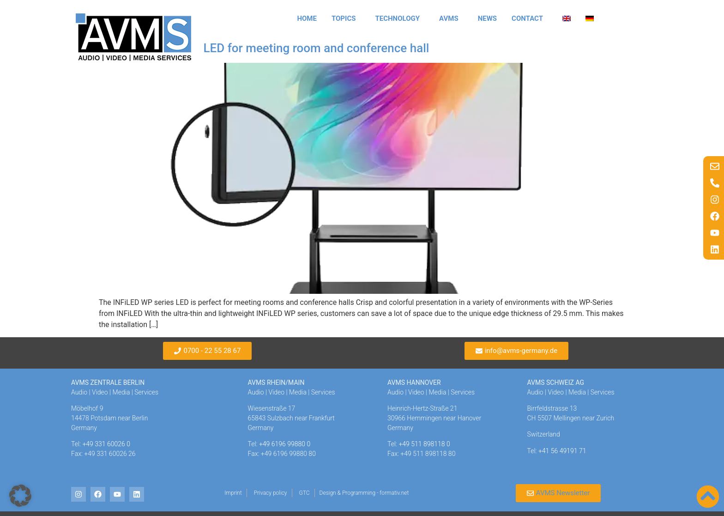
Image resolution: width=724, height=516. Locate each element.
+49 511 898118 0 (424, 444)
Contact (530, 18)
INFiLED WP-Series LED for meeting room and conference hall (264, 48)
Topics (346, 18)
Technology (399, 18)
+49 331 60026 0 (106, 444)
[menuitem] (566, 18)
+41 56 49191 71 (562, 451)
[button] (20, 495)
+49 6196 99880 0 (284, 444)
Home (307, 18)
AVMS (451, 18)
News (487, 18)
